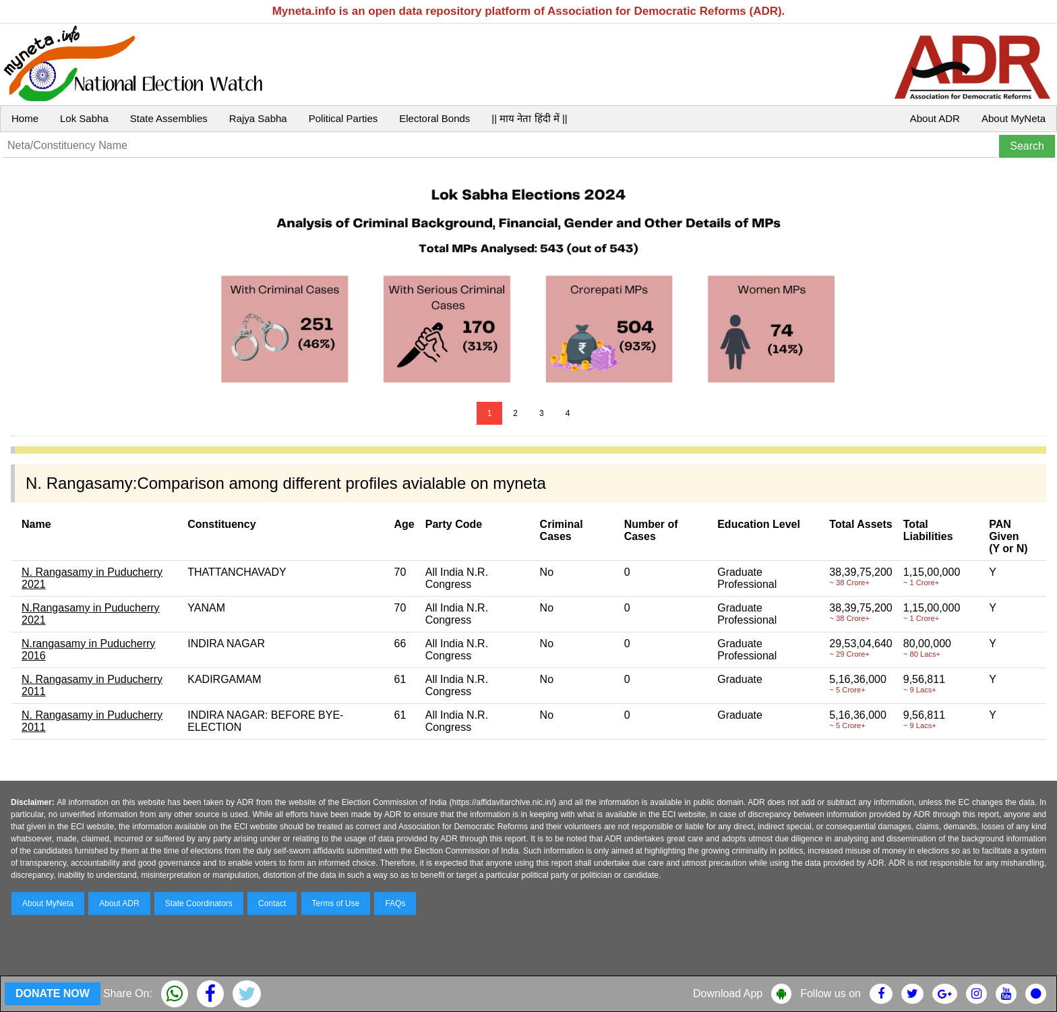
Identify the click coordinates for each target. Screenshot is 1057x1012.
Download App (727, 993)
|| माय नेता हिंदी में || (529, 118)
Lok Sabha (84, 118)
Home (24, 118)
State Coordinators (199, 903)
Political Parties (343, 118)
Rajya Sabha (258, 118)
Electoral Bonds (434, 118)
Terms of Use (336, 903)
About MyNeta (1014, 118)
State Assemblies (169, 118)
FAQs (395, 903)
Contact (272, 903)
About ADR (935, 118)
